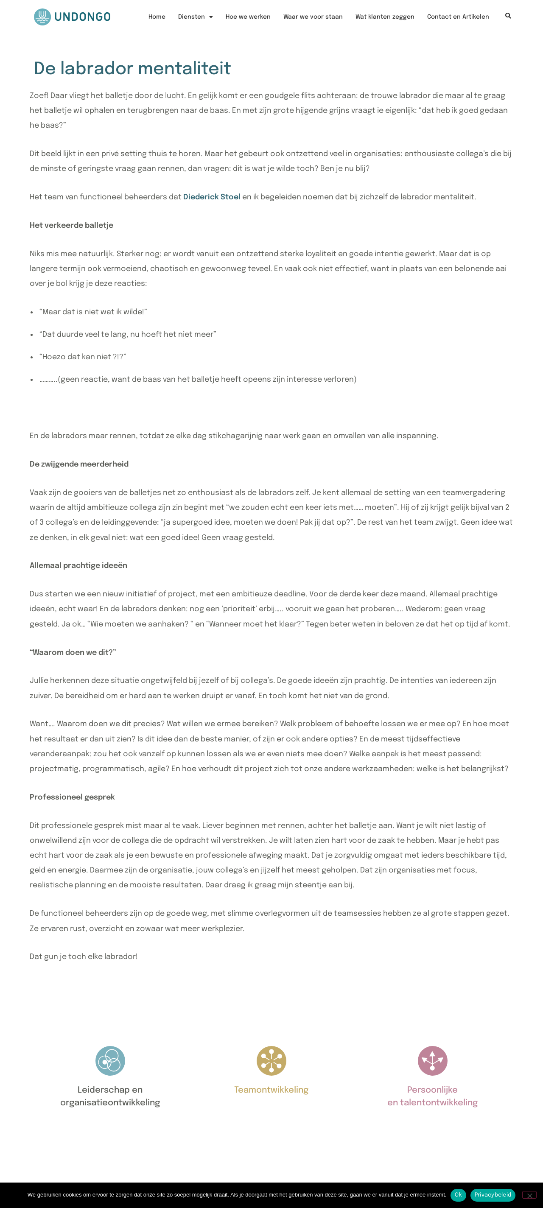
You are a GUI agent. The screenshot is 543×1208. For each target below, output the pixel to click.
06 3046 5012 (59, 1157)
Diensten (195, 17)
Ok (458, 1195)
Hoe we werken (248, 17)
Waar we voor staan (313, 17)
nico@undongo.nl (69, 1171)
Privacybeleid (493, 1195)
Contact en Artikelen (458, 17)
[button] (508, 16)
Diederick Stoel (212, 197)
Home (156, 17)
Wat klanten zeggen (384, 17)
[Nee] (529, 1195)
